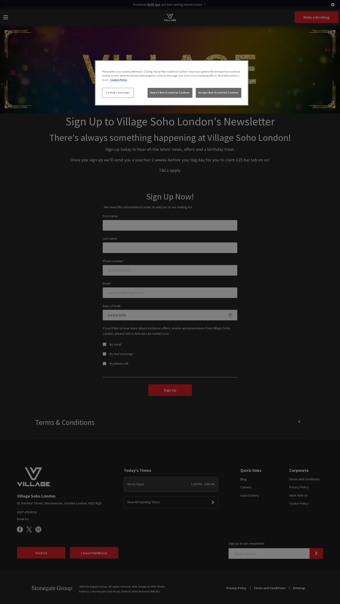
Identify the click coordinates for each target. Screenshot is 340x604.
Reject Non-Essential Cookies (170, 92)
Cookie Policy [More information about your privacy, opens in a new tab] (118, 80)
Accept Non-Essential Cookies (218, 92)
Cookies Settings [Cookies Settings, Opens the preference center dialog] (118, 92)
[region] (171, 83)
